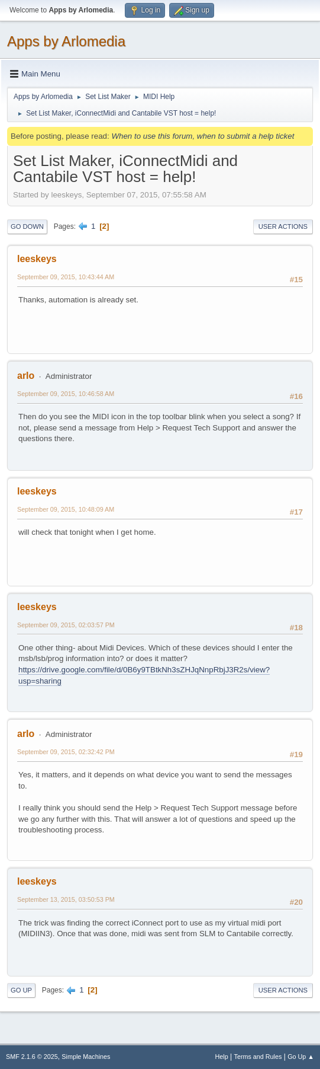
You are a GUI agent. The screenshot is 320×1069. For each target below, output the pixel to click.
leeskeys (37, 259)
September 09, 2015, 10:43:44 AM (65, 276)
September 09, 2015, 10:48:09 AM (65, 509)
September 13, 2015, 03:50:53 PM (66, 899)
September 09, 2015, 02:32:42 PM (66, 751)
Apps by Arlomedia (66, 41)
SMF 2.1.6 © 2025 (32, 1056)
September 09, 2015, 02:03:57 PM (66, 624)
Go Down (27, 226)
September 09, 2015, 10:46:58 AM (65, 393)
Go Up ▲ (300, 1056)
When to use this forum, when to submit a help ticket (202, 136)
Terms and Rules (258, 1056)
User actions (283, 226)
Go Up (21, 990)
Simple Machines (86, 1056)
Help (221, 1056)
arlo (25, 376)
